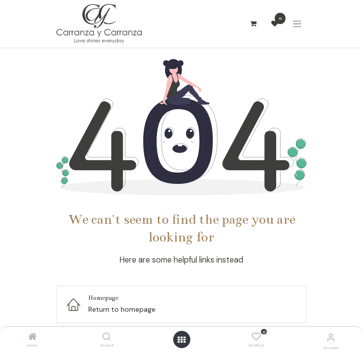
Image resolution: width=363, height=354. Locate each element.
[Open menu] (181, 340)
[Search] (106, 337)
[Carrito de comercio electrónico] (253, 23)
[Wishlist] (256, 337)
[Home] (32, 337)
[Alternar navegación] (297, 23)
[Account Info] (331, 337)
